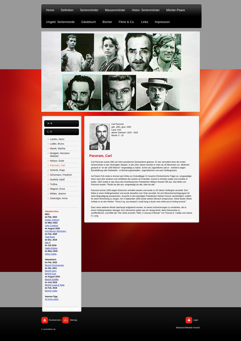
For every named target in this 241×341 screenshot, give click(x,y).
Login (195, 320)
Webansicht (181, 327)
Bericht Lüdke (51, 291)
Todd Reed (50, 237)
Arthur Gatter (51, 254)
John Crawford (51, 225)
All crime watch (52, 299)
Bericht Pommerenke (54, 265)
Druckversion (55, 320)
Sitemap (73, 320)
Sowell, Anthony (52, 220)
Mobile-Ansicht (193, 327)
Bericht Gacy (51, 271)
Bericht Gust (50, 274)
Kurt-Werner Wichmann (55, 231)
